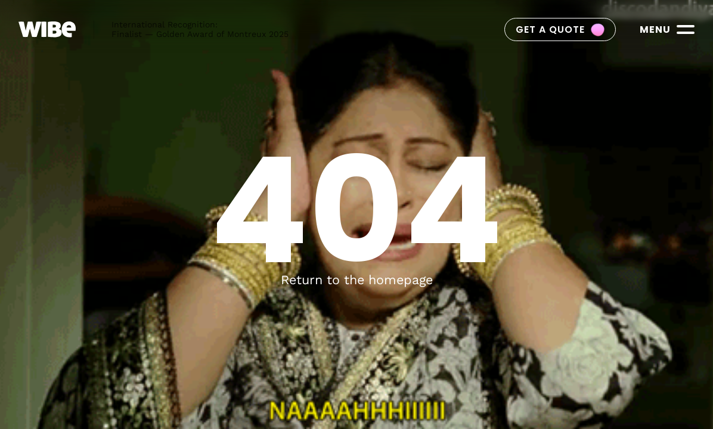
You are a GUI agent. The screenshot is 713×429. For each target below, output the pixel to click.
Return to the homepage (357, 279)
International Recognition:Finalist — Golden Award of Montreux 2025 (200, 29)
